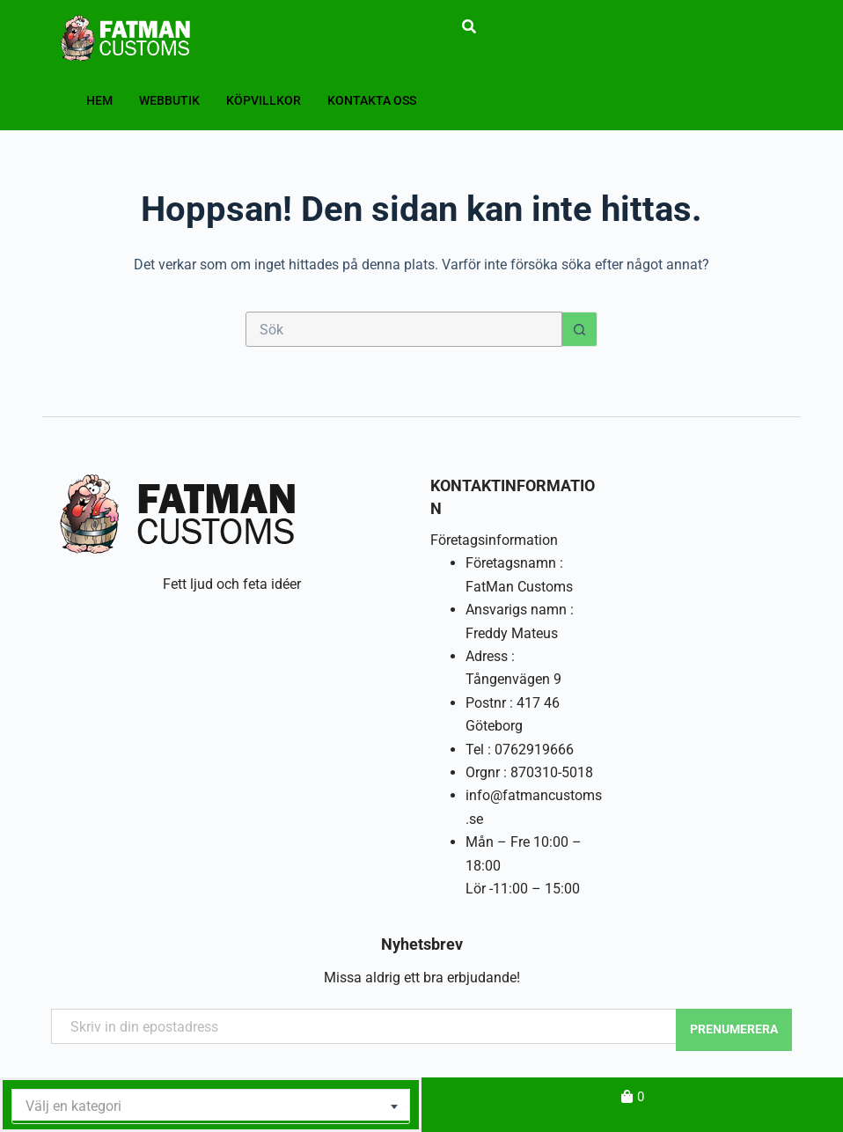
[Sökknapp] (579, 329)
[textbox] (210, 1106)
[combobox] (210, 1106)
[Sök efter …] (404, 329)
